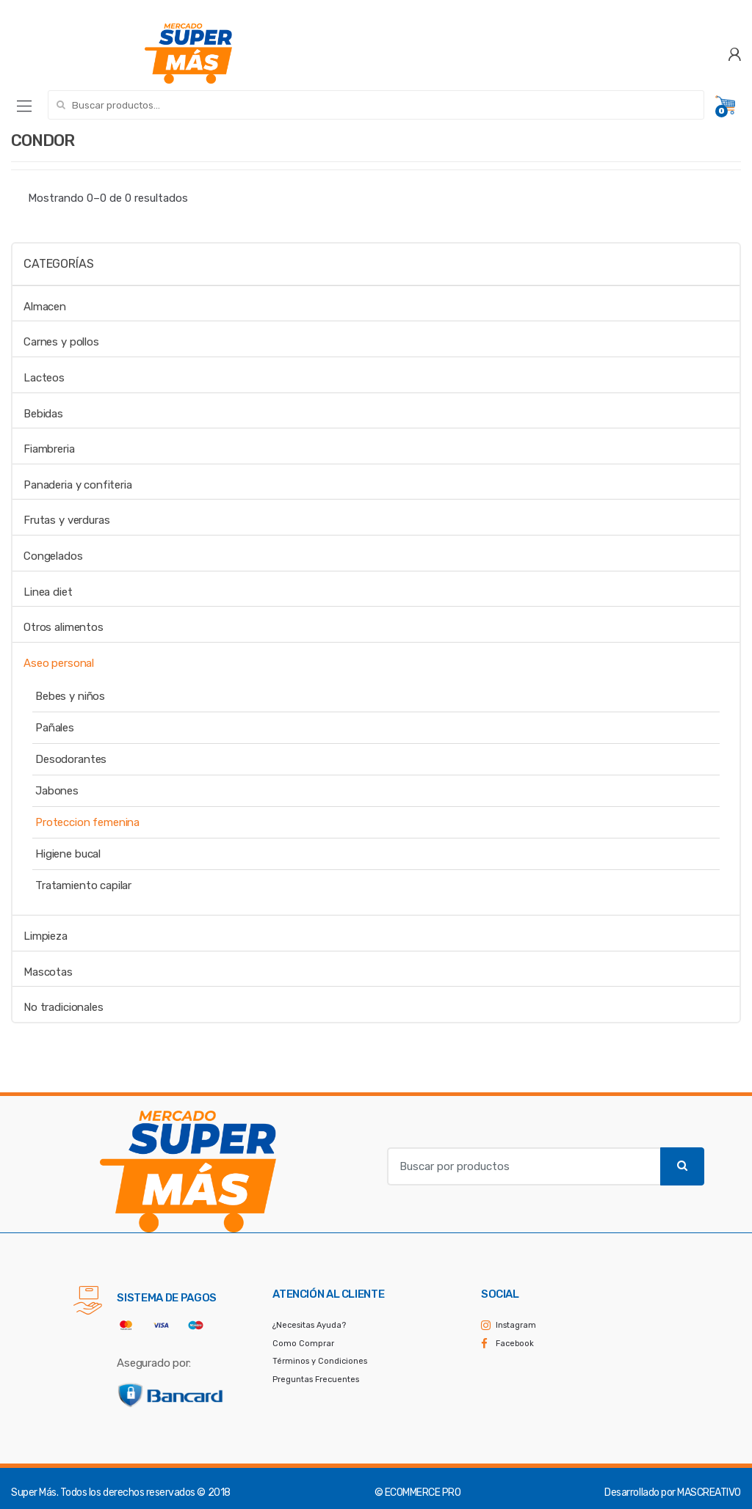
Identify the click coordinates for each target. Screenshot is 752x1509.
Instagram (516, 1325)
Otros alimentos (64, 627)
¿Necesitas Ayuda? (309, 1325)
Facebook (515, 1343)
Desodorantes (70, 759)
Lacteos (44, 377)
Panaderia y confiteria (78, 485)
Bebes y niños (70, 696)
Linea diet (48, 592)
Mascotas (48, 972)
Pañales (54, 727)
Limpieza (46, 936)
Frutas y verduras (66, 520)
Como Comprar (303, 1343)
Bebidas (43, 413)
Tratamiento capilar (83, 885)
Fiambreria (49, 449)
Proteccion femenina (87, 822)
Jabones (57, 790)
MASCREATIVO (709, 1492)
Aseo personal (59, 663)
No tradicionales (64, 1007)
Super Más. (34, 1492)
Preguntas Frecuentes (315, 1379)
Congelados (53, 556)
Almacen (45, 306)
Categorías (58, 264)
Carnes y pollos (61, 341)
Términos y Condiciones (319, 1361)
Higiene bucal (68, 854)
